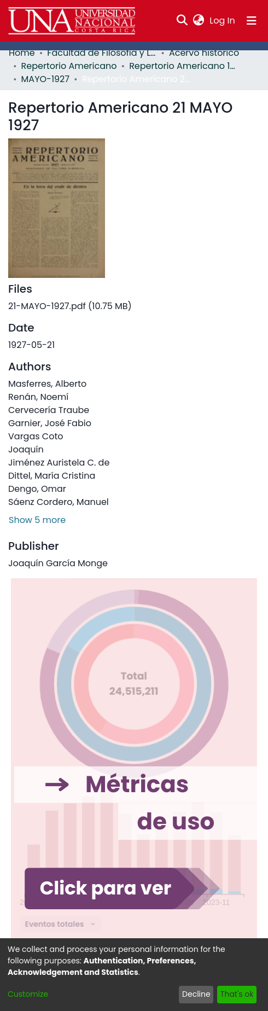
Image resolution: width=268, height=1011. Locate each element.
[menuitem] (199, 20)
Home (22, 53)
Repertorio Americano (69, 66)
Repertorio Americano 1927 (183, 66)
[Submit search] (182, 20)
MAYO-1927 (45, 79)
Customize (28, 994)
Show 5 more (37, 520)
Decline (196, 994)
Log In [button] (222, 20)
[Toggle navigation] (251, 20)
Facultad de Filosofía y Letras (101, 53)
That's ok (237, 994)
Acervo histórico (204, 53)
